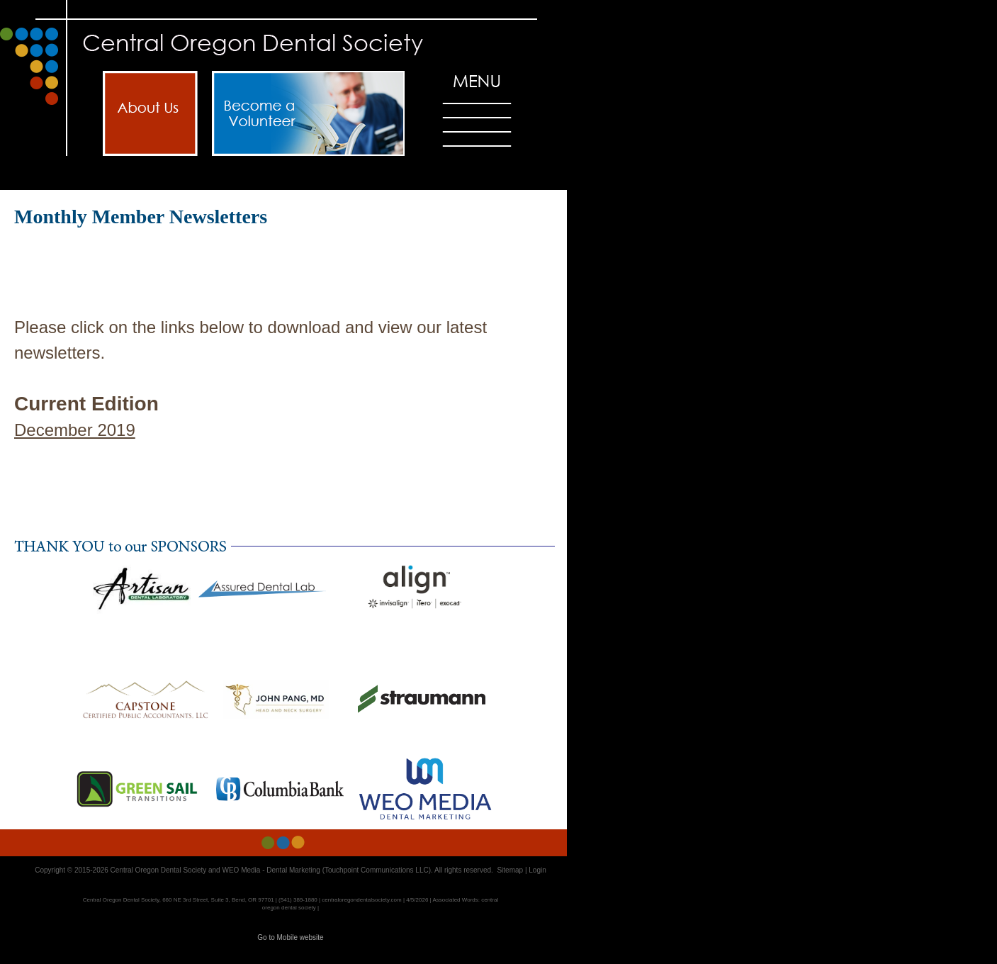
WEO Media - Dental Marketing (271, 870)
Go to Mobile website (290, 937)
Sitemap (510, 870)
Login (537, 870)
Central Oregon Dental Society (159, 870)
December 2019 (74, 429)
